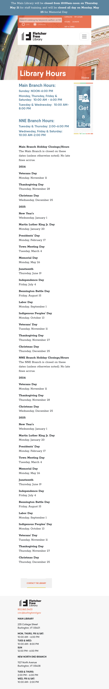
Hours (67, 22)
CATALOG (42, 24)
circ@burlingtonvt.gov (29, 612)
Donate (75, 22)
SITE (27, 24)
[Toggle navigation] (84, 36)
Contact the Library (36, 583)
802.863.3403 (25, 609)
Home (85, 78)
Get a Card (69, 26)
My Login (78, 17)
